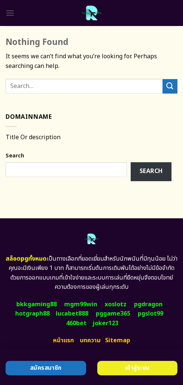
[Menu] (10, 13)
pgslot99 (150, 313)
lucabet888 (72, 313)
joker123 (105, 323)
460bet (76, 323)
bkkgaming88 (36, 304)
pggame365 (113, 313)
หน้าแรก (63, 340)
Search (15, 156)
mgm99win (80, 304)
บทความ (90, 340)
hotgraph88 (32, 313)
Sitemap (117, 340)
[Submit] (170, 86)
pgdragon (148, 304)
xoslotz (116, 304)
